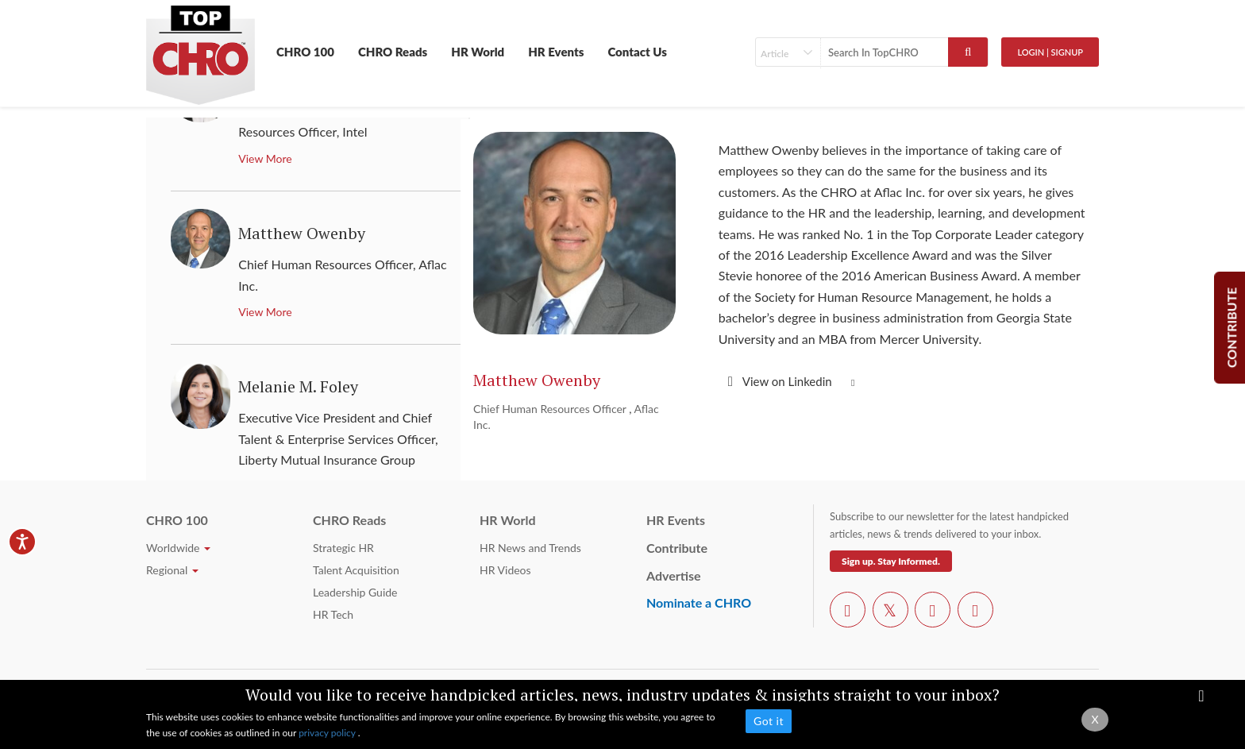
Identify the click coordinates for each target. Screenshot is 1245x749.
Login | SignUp (1050, 52)
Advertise (673, 575)
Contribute (676, 547)
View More (264, 158)
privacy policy (328, 733)
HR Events (556, 51)
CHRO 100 (305, 51)
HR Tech (333, 614)
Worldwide (178, 547)
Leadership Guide (355, 592)
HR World (477, 51)
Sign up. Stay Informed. (891, 561)
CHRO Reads (392, 51)
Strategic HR (343, 547)
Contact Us (637, 51)
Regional (172, 570)
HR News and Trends (530, 547)
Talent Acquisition (356, 570)
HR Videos (505, 570)
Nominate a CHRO (698, 602)
